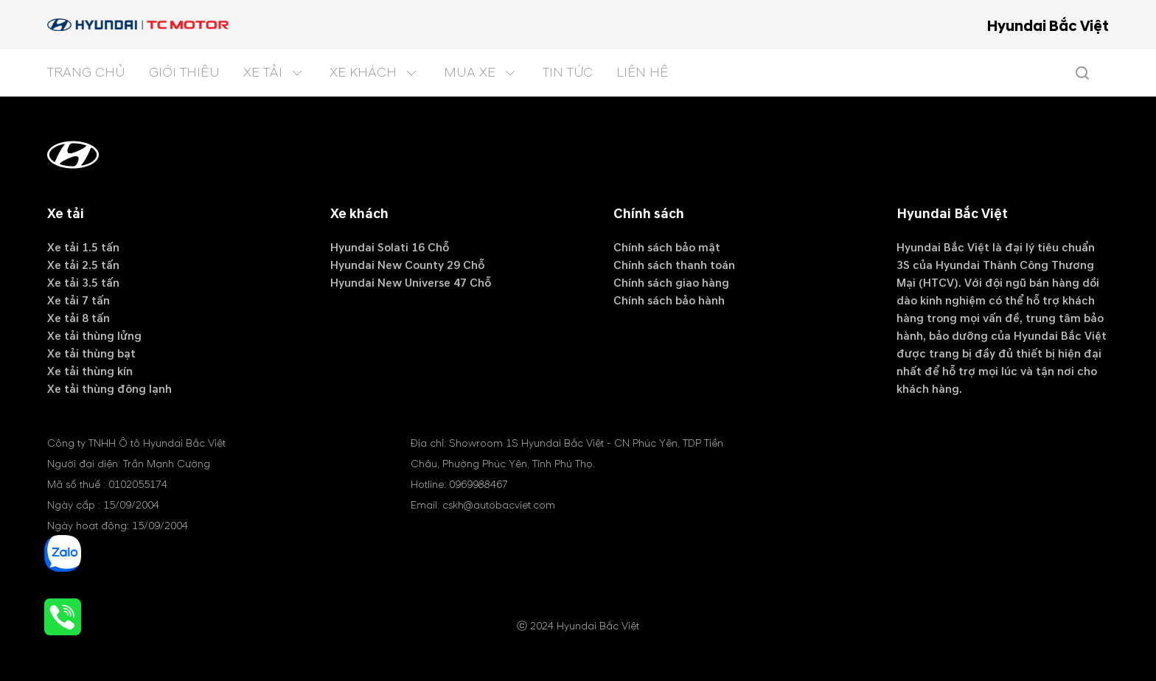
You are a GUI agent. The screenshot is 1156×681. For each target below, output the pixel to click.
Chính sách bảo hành (669, 300)
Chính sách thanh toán (674, 265)
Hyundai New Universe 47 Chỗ (410, 283)
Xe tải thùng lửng (94, 336)
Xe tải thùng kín (90, 371)
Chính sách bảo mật (666, 247)
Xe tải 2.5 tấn (83, 265)
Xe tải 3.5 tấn (83, 283)
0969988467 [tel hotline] (478, 484)
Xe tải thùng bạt (91, 353)
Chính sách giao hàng (671, 283)
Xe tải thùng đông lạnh (109, 389)
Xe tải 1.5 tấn (83, 247)
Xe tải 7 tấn (78, 300)
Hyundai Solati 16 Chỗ (389, 247)
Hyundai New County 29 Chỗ (407, 265)
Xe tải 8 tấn (78, 318)
